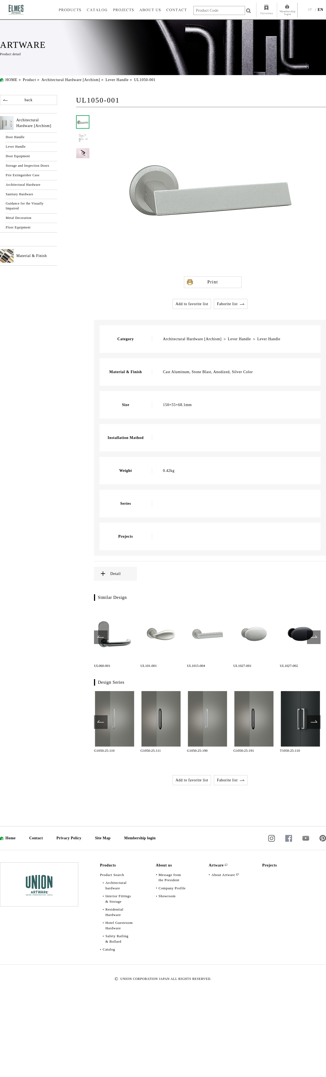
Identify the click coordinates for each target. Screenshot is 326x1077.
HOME (11, 80)
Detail (115, 574)
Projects (269, 865)
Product (29, 80)
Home (10, 838)
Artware (216, 865)
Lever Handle (116, 80)
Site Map (103, 838)
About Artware (223, 875)
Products (108, 865)
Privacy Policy (69, 838)
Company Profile (172, 888)
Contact (36, 838)
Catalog (109, 949)
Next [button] (314, 637)
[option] (114, 637)
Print (212, 282)
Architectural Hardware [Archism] (70, 80)
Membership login (140, 838)
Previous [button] (101, 637)
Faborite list (227, 304)
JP (310, 10)
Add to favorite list (191, 304)
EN (320, 10)
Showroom (167, 896)
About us (164, 865)
